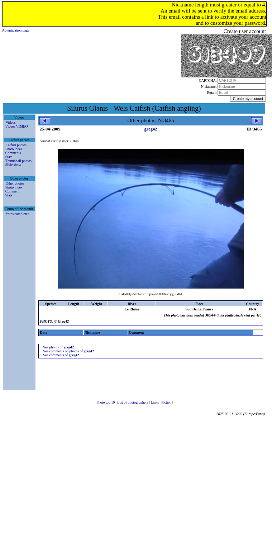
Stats (8, 157)
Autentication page (15, 30)
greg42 (150, 129)
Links (155, 402)
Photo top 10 (106, 402)
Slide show (13, 165)
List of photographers (133, 402)
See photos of (58, 347)
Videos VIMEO (16, 126)
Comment (12, 191)
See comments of (61, 355)
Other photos (15, 183)
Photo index (14, 149)
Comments (13, 153)
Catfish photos (16, 145)
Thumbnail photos (18, 161)
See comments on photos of (68, 351)
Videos (11, 122)
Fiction (166, 402)
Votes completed (17, 214)
